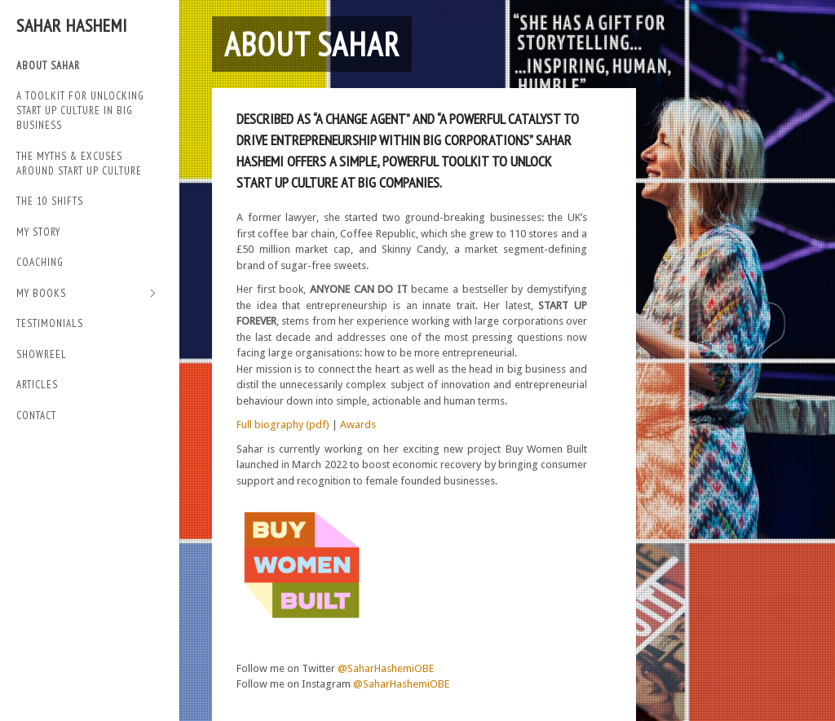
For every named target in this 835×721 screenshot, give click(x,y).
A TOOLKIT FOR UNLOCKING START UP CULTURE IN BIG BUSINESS (80, 110)
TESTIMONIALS (49, 323)
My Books (86, 294)
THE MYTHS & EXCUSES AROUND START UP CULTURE (79, 163)
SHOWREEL (41, 354)
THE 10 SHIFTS (49, 201)
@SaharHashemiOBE (386, 668)
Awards (358, 424)
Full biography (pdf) (282, 424)
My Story (38, 232)
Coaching (40, 262)
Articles (37, 384)
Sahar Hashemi (71, 25)
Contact (36, 415)
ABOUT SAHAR (48, 66)
